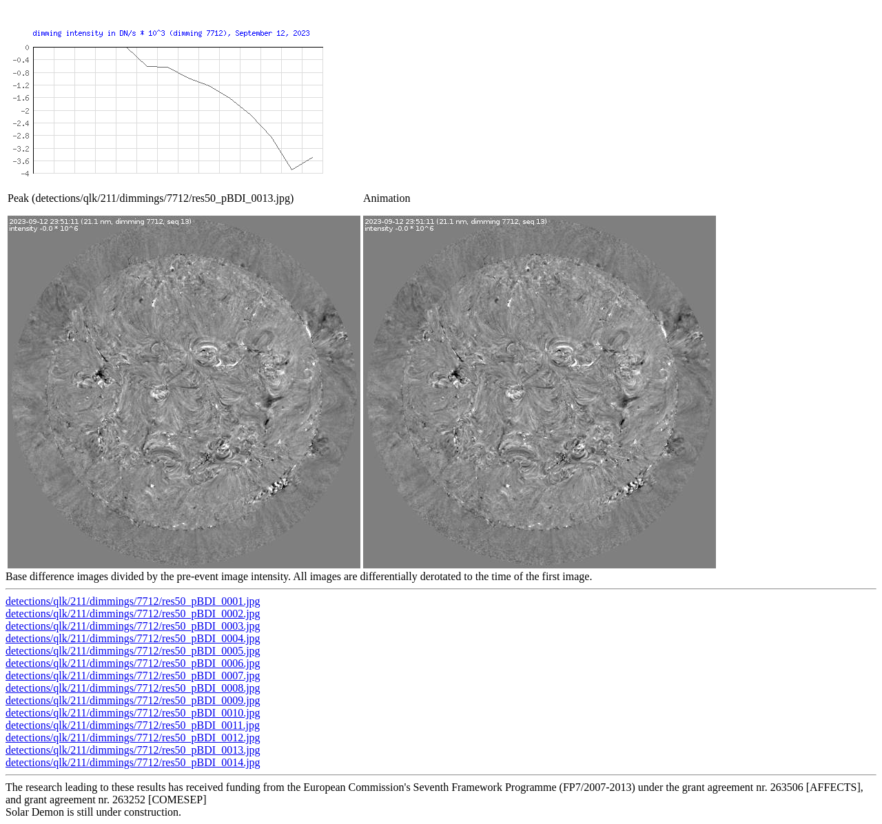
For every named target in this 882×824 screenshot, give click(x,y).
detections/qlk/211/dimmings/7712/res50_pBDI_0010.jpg (133, 713)
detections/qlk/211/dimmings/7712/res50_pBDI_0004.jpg (133, 638)
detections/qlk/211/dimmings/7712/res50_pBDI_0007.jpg (133, 675)
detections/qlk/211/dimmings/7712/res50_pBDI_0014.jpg (133, 762)
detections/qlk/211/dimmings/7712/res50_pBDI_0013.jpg (133, 750)
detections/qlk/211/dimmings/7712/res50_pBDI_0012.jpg (133, 737)
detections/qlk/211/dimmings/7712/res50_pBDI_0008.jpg (133, 688)
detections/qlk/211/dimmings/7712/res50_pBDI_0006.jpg (133, 663)
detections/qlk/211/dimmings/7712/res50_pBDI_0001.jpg (133, 601)
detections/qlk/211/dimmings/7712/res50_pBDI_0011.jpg (133, 725)
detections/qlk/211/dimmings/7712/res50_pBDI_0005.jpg (133, 651)
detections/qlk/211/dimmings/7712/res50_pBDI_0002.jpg (133, 613)
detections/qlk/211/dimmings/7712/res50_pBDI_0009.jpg (133, 700)
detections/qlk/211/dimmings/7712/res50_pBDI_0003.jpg (133, 626)
